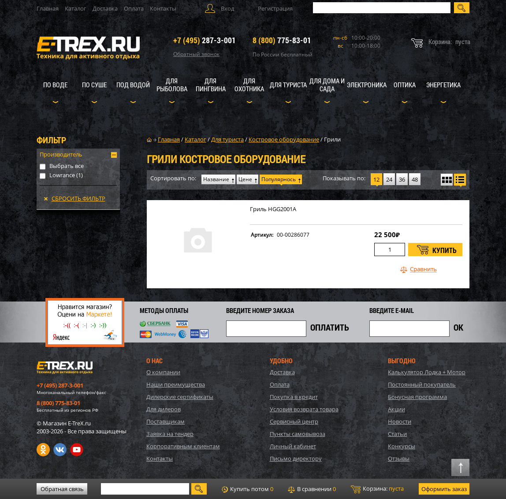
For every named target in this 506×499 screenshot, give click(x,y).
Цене (245, 179)
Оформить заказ (444, 489)
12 (376, 179)
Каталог (75, 8)
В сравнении (312, 489)
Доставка (105, 8)
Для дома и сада (327, 84)
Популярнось (278, 179)
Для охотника (249, 84)
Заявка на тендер (169, 434)
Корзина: (377, 488)
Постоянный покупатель (422, 384)
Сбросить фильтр (78, 198)
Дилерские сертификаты (179, 397)
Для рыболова (171, 84)
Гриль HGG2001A (273, 209)
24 (389, 179)
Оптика (405, 84)
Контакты (163, 8)
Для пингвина (211, 84)
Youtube (76, 449)
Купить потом (247, 489)
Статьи (397, 434)
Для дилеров (163, 409)
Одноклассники (43, 449)
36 (402, 179)
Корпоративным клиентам (183, 446)
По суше (94, 84)
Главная (48, 8)
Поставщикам (165, 421)
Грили (332, 139)
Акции (396, 409)
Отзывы (398, 458)
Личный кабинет (293, 446)
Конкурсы (401, 446)
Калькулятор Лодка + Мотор (426, 372)
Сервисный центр (294, 421)
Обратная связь (62, 489)
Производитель (61, 154)
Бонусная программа (417, 397)
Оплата (134, 8)
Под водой (133, 84)
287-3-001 (204, 40)
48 (415, 179)
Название (216, 179)
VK (60, 449)
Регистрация (275, 8)
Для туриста (288, 84)
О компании (163, 372)
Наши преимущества (175, 384)
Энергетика (443, 84)
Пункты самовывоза (297, 434)
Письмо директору (296, 458)
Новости (399, 421)
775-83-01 (282, 40)
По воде (55, 84)
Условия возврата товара (304, 409)
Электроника (367, 84)
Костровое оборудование (284, 139)
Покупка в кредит (294, 397)
